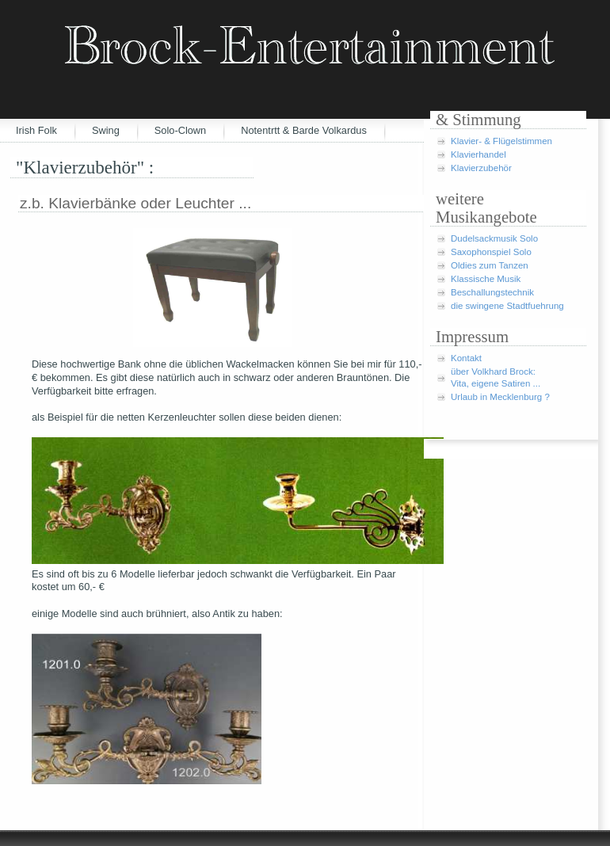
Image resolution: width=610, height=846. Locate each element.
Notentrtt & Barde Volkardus (304, 130)
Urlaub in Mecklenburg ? (500, 397)
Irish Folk (36, 130)
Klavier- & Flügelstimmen (501, 141)
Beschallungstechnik (492, 292)
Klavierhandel (478, 154)
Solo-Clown (180, 130)
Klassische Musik (485, 279)
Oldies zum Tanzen (489, 265)
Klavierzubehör (481, 168)
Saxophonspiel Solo (491, 252)
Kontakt (466, 358)
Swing (106, 130)
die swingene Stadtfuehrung (507, 306)
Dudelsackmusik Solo (494, 238)
